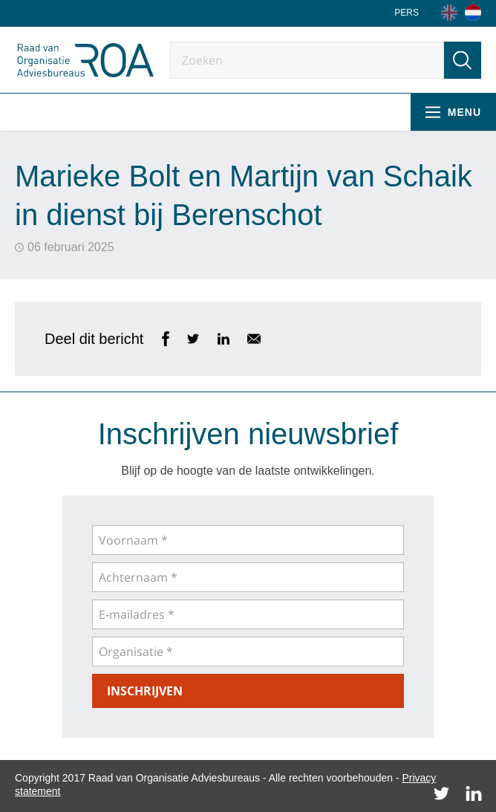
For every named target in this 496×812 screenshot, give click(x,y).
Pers (406, 12)
